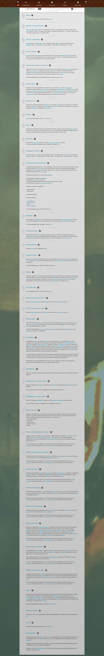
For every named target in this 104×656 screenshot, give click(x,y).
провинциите (32, 437)
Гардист (28, 204)
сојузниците (37, 260)
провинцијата (65, 69)
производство (68, 342)
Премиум (32, 347)
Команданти (40, 597)
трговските (43, 437)
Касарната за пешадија (46, 183)
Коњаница (50, 175)
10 (85, 2)
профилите (28, 640)
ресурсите (67, 435)
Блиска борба (43, 178)
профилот (35, 108)
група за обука (40, 530)
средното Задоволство (66, 238)
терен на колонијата (69, 510)
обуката (28, 326)
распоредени (63, 322)
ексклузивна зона (61, 473)
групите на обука (32, 324)
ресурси (74, 342)
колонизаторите (53, 510)
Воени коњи (29, 279)
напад (45, 248)
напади (66, 259)
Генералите (38, 154)
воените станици (51, 437)
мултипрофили (48, 626)
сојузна (31, 259)
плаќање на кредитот (63, 344)
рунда (41, 599)
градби (58, 104)
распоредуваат (47, 329)
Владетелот (57, 439)
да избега (44, 600)
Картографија (73, 277)
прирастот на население (53, 142)
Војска (65, 3)
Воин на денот (72, 128)
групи (74, 533)
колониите (38, 437)
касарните (52, 322)
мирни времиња (55, 280)
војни (70, 259)
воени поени (49, 19)
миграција (47, 238)
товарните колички (47, 456)
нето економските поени (53, 557)
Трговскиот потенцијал (66, 55)
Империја (54, 275)
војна (32, 248)
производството (33, 70)
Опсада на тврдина (40, 168)
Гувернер (57, 43)
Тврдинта (51, 70)
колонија (73, 385)
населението (33, 91)
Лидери (28, 597)
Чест (54, 597)
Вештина (28, 29)
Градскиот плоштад (60, 89)
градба (42, 491)
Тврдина (61, 74)
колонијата (70, 69)
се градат (73, 346)
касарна (66, 530)
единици (59, 279)
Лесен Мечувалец (31, 200)
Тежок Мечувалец (31, 202)
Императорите (39, 43)
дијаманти (72, 349)
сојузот (71, 595)
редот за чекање (48, 530)
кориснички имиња (39, 648)
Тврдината (33, 106)
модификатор (40, 385)
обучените (37, 322)
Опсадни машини (30, 31)
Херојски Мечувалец (31, 205)
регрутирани (69, 329)
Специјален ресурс (66, 279)
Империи (38, 234)
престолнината (47, 108)
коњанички (54, 279)
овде (62, 77)
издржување (29, 344)
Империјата (48, 476)
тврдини (53, 106)
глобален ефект (67, 87)
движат (75, 435)
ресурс (45, 69)
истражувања (60, 346)
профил (41, 637)
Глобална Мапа (26, 3)
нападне (38, 277)
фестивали (61, 91)
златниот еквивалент (48, 445)
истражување (36, 142)
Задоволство (45, 89)
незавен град (49, 473)
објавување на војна (58, 260)
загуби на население (67, 219)
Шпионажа (28, 45)
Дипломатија (78, 3)
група (41, 532)
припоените (42, 575)
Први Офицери (33, 597)
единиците (46, 527)
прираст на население (42, 344)
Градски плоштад (30, 94)
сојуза (27, 260)
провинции (69, 91)
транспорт (35, 439)
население (63, 221)
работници (46, 301)
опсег (35, 599)
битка (30, 156)
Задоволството (37, 219)
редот (27, 535)
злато (73, 89)
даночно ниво (32, 301)
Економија (38, 3)
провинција (46, 104)
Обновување (68, 154)
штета (58, 599)
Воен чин (28, 19)
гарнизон (75, 322)
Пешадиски (37, 179)
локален (60, 87)
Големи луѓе (52, 3)
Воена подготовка (58, 595)
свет (49, 637)
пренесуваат (62, 456)
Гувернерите (39, 29)
